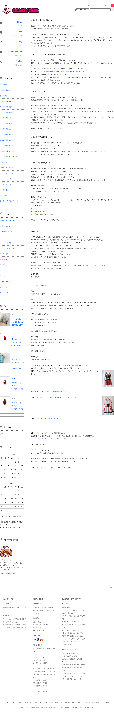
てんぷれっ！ (49, 397)
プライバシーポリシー (40, 702)
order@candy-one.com (38, 211)
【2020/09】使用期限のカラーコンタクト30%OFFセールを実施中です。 (62, 71)
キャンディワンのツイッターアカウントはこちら (50, 439)
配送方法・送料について (72, 702)
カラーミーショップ (25, 707)
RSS (102, 702)
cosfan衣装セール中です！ (59, 392)
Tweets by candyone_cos (7, 573)
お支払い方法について (56, 702)
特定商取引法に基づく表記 (90, 702)
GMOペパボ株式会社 (48, 707)
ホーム (7, 702)
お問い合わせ (27, 702)
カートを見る (108, 5)
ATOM (107, 702)
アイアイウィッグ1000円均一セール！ (47, 419)
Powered (79, 707)
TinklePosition (41, 371)
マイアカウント (92, 5)
